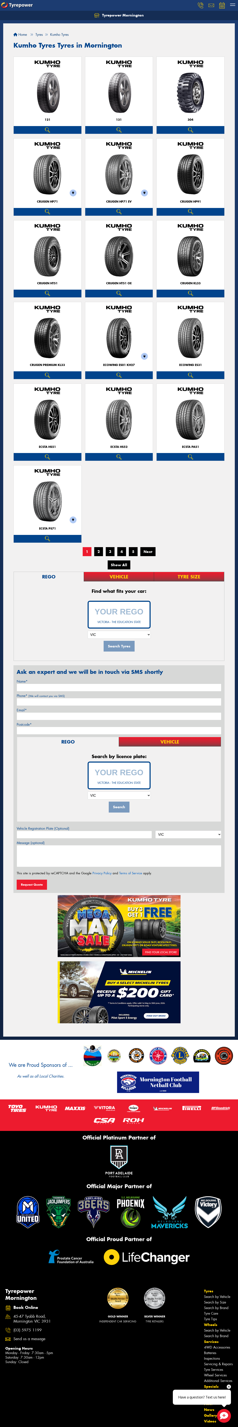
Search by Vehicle (217, 1297)
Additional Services (218, 1381)
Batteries (210, 1353)
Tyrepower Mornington (119, 15)
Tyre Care (211, 1313)
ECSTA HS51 (47, 447)
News (209, 1409)
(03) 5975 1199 (27, 1330)
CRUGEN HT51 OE (119, 283)
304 (190, 120)
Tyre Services (213, 1369)
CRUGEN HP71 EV (119, 201)
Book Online (215, 1398)
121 (47, 120)
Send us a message (29, 1339)
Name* (22, 681)
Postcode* (24, 724)
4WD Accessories (217, 1347)
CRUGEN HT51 (47, 283)
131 (119, 120)
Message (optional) (31, 843)
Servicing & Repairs (218, 1364)
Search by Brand (216, 1308)
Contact (211, 1392)
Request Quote (32, 885)
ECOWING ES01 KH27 (119, 365)
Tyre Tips (210, 1319)
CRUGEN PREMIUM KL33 (47, 365)
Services (211, 1341)
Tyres (208, 1291)
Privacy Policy (102, 873)
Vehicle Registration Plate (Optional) (43, 828)
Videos (210, 1421)
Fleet (208, 1403)
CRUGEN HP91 (190, 201)
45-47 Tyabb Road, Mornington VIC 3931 (32, 1319)
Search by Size (215, 1302)
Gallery (210, 1415)
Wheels (210, 1324)
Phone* (41, 696)
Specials (211, 1386)
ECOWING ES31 (190, 365)
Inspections (212, 1358)
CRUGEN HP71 (47, 201)
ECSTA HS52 (119, 447)
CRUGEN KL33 (190, 283)
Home (20, 34)
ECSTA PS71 (47, 528)
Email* (22, 710)
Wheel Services (215, 1375)
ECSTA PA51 (190, 447)
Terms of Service (130, 873)
